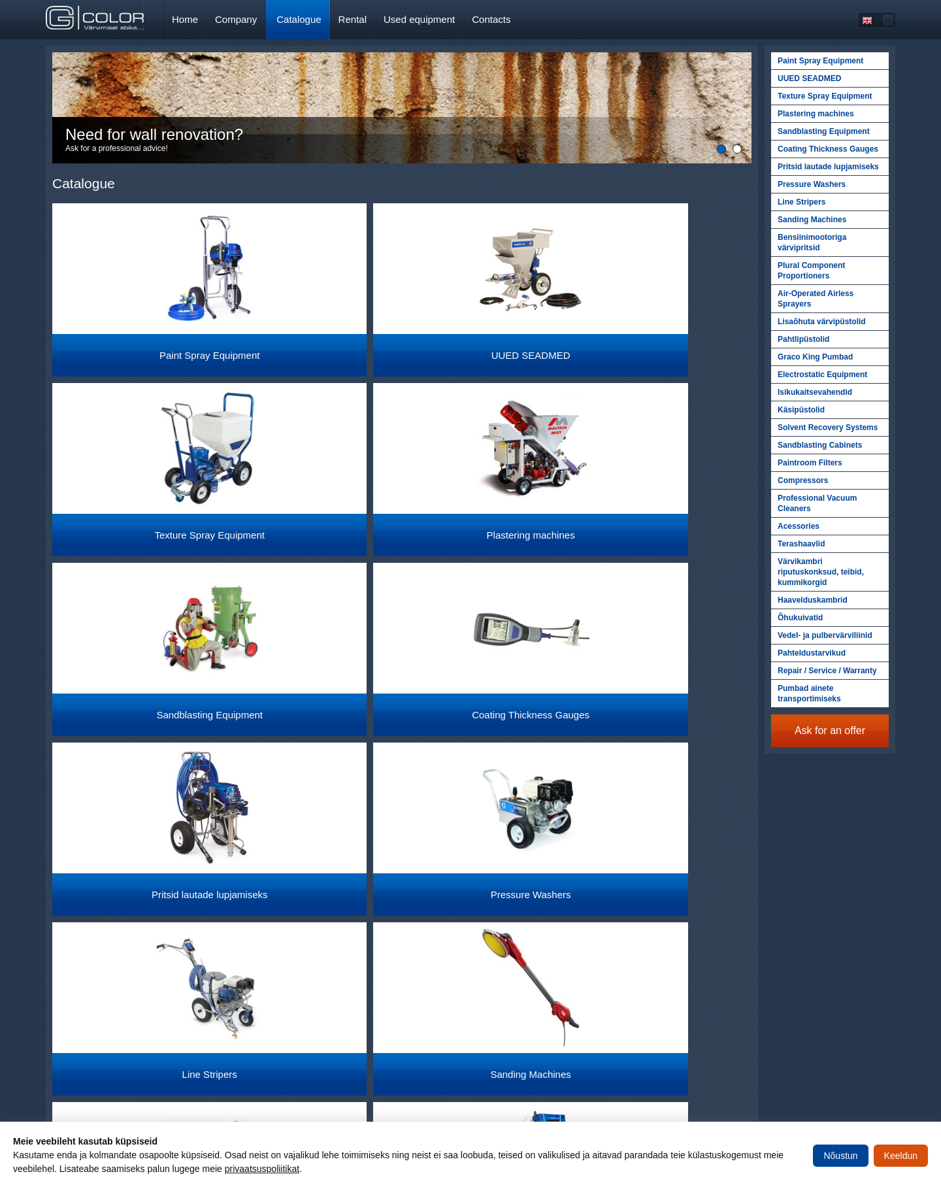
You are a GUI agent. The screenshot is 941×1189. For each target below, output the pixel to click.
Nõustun (840, 1155)
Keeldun (900, 1155)
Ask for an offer (830, 730)
